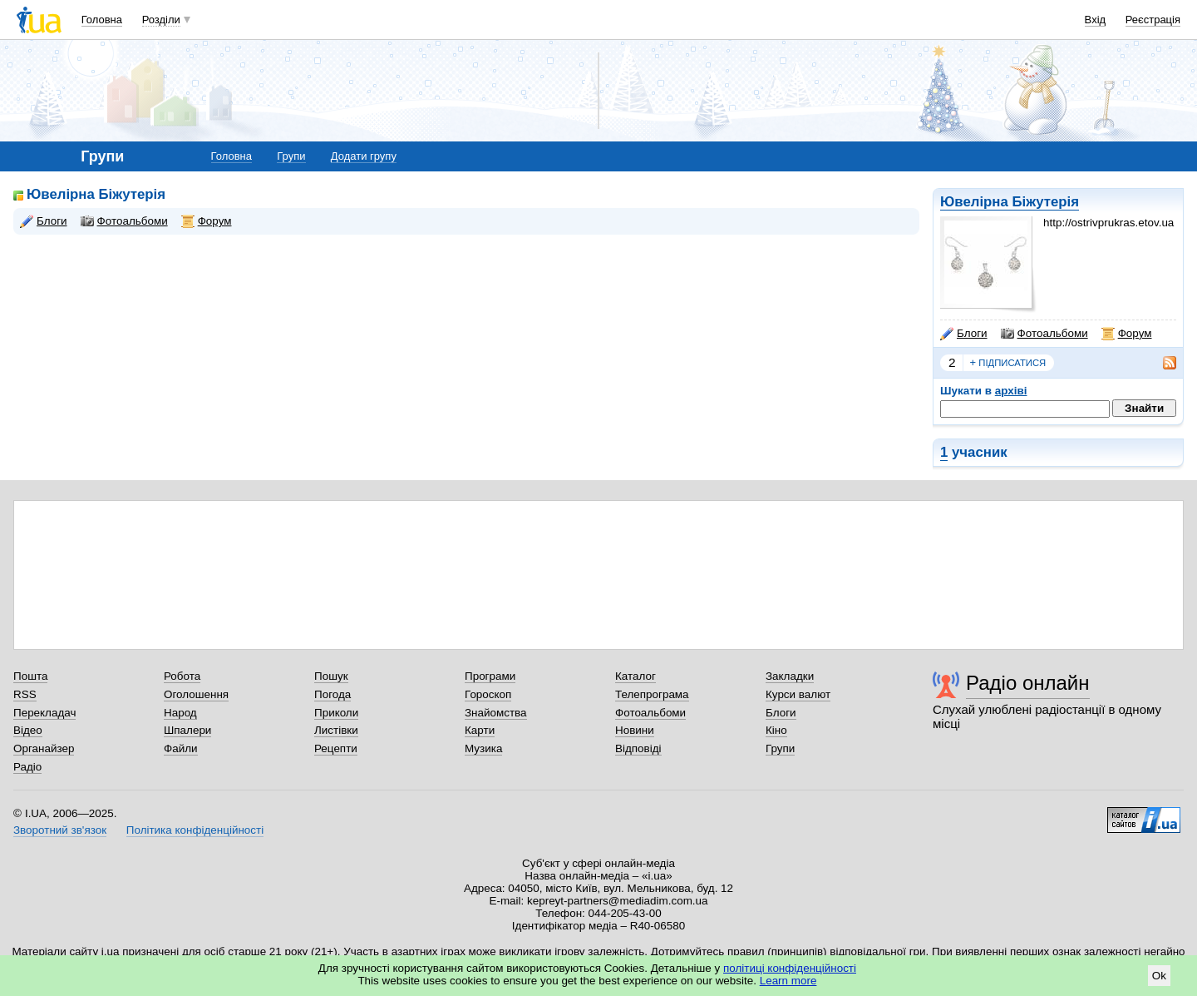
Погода (332, 694)
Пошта (30, 676)
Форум (1126, 333)
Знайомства (496, 712)
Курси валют (798, 694)
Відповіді (638, 748)
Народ (180, 712)
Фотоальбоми (1044, 333)
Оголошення (196, 694)
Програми (490, 676)
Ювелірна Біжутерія (1009, 202)
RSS (25, 694)
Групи (291, 156)
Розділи (161, 19)
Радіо (27, 767)
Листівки (336, 730)
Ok (1159, 975)
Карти (480, 730)
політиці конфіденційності (789, 968)
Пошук (331, 676)
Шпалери (187, 730)
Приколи (336, 712)
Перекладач (44, 712)
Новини (634, 730)
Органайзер (43, 748)
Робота (182, 676)
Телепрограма (652, 694)
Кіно (776, 730)
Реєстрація (1153, 19)
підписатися (1008, 362)
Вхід (1095, 19)
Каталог (635, 676)
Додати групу (364, 156)
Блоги (964, 333)
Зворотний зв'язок (59, 830)
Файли (181, 748)
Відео (27, 730)
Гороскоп (488, 694)
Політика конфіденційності (195, 830)
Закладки (790, 676)
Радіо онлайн (1028, 682)
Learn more (788, 980)
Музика (483, 748)
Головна (101, 19)
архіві (1011, 390)
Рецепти (335, 748)
